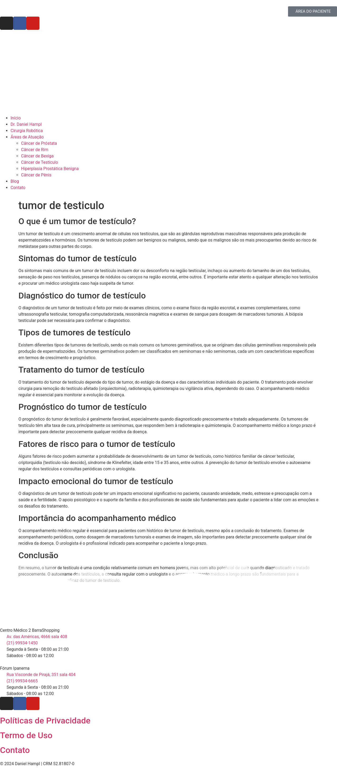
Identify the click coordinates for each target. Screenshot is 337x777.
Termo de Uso (26, 735)
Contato (15, 750)
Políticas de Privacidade (45, 721)
